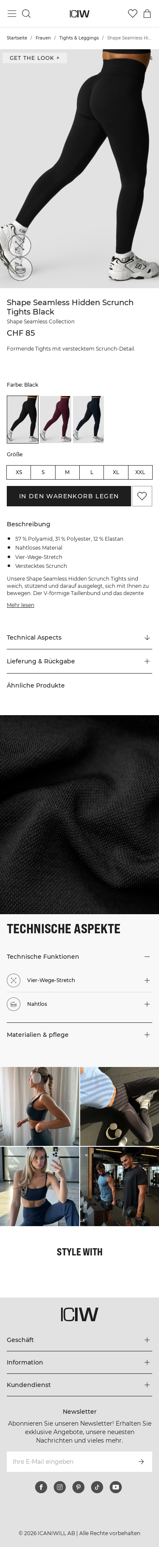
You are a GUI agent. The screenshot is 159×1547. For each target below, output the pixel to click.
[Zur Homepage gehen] (79, 13)
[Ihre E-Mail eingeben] (68, 1462)
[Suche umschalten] (26, 13)
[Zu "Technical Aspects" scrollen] (79, 637)
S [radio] (43, 472)
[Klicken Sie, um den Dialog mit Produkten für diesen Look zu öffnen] (39, 1106)
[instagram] (59, 1487)
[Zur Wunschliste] (133, 13)
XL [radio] (116, 472)
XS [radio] (19, 472)
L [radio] (91, 472)
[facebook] (41, 1487)
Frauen (43, 38)
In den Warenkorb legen (69, 496)
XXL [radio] (140, 472)
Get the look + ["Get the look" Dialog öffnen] (35, 58)
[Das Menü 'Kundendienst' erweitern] (79, 1385)
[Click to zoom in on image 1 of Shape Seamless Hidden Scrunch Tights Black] (79, 168)
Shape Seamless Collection (41, 321)
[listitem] (23, 419)
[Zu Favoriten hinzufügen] (142, 496)
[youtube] (115, 1487)
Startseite (17, 38)
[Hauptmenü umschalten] (12, 13)
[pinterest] (78, 1487)
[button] (79, 661)
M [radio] (67, 472)
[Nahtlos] (18, 271)
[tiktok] (97, 1487)
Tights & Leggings (79, 38)
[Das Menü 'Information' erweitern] (79, 1362)
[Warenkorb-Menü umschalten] (147, 13)
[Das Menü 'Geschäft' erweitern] (79, 1340)
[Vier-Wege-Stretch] (18, 247)
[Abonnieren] (141, 1461)
